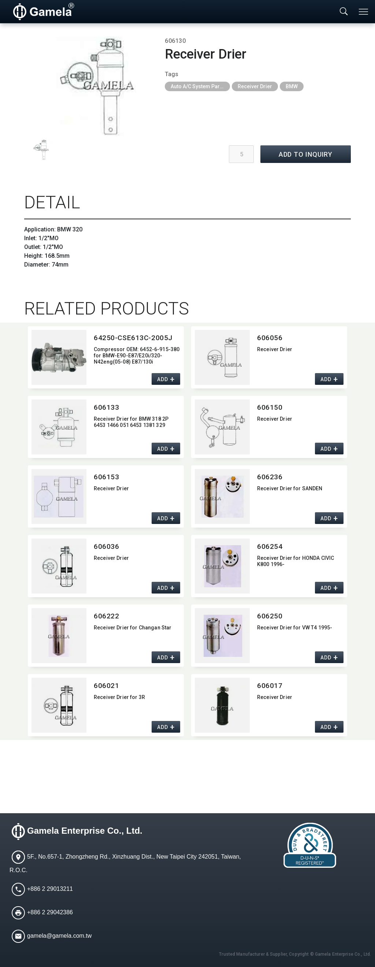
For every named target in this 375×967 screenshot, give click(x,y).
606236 (269, 477)
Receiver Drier (255, 86)
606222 (106, 616)
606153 (106, 477)
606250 (269, 616)
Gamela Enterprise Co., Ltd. (84, 831)
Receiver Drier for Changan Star (132, 628)
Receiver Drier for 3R (119, 697)
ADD (162, 380)
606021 (106, 685)
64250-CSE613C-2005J (133, 338)
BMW (292, 86)
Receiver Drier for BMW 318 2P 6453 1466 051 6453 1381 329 (131, 422)
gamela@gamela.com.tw (59, 936)
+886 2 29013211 (50, 889)
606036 (106, 546)
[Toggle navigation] (364, 11)
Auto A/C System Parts (197, 86)
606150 (269, 407)
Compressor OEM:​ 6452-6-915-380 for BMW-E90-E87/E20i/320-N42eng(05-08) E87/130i (136, 355)
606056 (269, 338)
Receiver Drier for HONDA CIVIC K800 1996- (295, 561)
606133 (106, 407)
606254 (269, 546)
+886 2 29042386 (50, 913)
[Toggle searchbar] (344, 11)
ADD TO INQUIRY (306, 154)
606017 (269, 685)
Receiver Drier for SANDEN (290, 488)
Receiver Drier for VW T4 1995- (294, 628)
